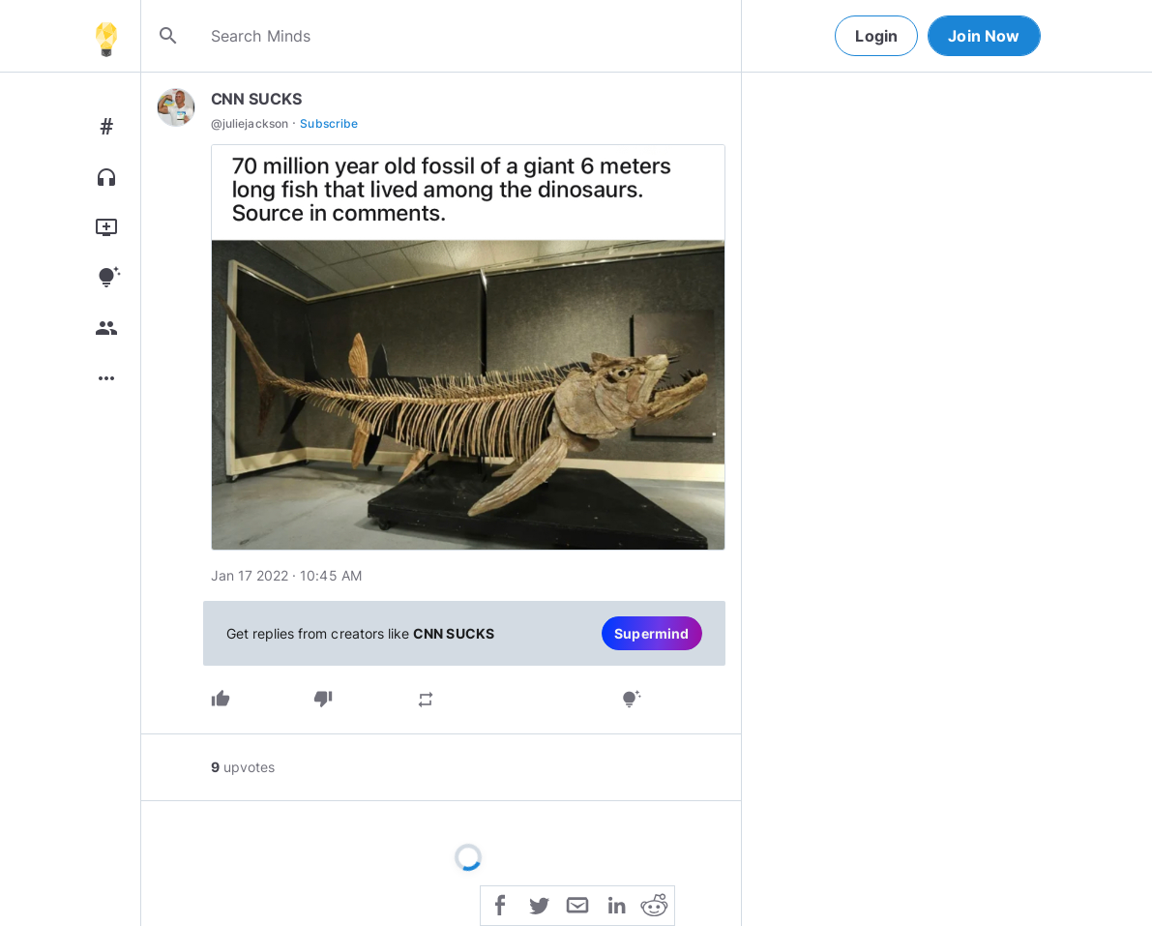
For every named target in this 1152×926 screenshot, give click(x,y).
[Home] (106, 35)
